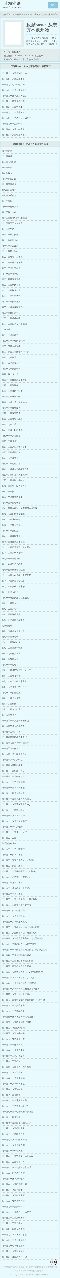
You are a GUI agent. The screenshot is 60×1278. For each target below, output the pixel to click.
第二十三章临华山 (10, 273)
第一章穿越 (7, 151)
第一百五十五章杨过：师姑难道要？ (18, 1016)
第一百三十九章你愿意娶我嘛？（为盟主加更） (23, 938)
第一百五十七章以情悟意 (13, 1028)
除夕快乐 (6, 329)
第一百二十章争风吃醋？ (13, 827)
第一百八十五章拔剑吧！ (13, 1178)
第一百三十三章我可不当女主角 (16, 905)
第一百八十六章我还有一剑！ (15, 1184)
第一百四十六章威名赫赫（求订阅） (18, 977)
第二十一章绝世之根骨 (12, 262)
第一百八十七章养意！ (12, 1190)
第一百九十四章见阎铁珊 (13, 101)
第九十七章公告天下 (11, 698)
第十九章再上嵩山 (10, 251)
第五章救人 (7, 173)
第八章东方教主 (9, 190)
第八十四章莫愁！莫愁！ (13, 620)
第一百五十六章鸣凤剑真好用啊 (16, 1022)
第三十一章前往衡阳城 (12, 318)
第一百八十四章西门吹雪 (13, 1173)
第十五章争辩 (8, 229)
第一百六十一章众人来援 (13, 1050)
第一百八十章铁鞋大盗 (12, 1151)
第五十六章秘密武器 (11, 463)
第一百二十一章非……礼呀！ (15, 832)
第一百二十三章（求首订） (14, 849)
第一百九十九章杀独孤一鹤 (14, 73)
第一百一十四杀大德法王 (13, 793)
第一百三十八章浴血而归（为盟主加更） (20, 933)
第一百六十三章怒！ (11, 1061)
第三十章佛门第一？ (11, 313)
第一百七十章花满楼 (11, 1095)
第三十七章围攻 (9, 357)
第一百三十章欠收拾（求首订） (16, 888)
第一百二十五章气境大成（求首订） (18, 860)
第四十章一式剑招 (10, 374)
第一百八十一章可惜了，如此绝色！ (18, 1156)
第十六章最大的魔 (10, 234)
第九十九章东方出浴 (11, 709)
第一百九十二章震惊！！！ (14, 112)
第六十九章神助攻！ (11, 536)
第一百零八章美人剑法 (12, 759)
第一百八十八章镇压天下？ (14, 135)
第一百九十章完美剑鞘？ (13, 123)
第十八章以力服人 (10, 246)
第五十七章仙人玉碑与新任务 (15, 469)
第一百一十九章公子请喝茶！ (15, 821)
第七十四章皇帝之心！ (12, 564)
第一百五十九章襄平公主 (13, 1039)
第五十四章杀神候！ (11, 452)
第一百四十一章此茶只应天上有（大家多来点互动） (26, 949)
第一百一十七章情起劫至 (13, 810)
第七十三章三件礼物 (11, 558)
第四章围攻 (7, 167)
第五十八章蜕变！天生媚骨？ (15, 475)
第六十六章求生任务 (11, 519)
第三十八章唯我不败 (11, 363)
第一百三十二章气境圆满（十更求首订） (20, 899)
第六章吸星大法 (9, 178)
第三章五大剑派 (9, 162)
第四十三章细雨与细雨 (12, 391)
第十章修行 (7, 201)
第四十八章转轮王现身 (12, 419)
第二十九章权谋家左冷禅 (13, 307)
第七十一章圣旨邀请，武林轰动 (16, 547)
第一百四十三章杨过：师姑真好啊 (17, 961)
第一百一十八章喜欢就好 (13, 815)
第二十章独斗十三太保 (12, 257)
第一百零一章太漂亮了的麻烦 (15, 720)
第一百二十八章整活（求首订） (16, 877)
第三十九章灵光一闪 (11, 368)
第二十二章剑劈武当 (11, 268)
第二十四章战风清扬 (11, 279)
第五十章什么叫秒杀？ (12, 430)
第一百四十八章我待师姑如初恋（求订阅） (21, 989)
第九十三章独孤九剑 (11, 676)
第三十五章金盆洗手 (11, 346)
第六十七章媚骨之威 (11, 525)
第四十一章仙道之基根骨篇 (14, 380)
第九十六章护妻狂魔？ (12, 692)
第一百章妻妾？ (9, 715)
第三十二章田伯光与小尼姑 (14, 324)
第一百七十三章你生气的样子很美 (17, 1111)
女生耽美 (17, 14)
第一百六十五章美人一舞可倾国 (16, 1067)
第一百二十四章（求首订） (14, 854)
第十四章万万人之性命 (12, 223)
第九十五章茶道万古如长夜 (14, 687)
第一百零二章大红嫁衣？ (13, 726)
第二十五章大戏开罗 (11, 285)
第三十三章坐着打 (10, 335)
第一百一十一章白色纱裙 (13, 776)
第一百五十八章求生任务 (13, 1033)
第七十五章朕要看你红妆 (13, 570)
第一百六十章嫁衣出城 (12, 1044)
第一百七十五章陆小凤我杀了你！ (17, 1123)
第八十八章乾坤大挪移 (12, 648)
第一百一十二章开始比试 (13, 782)
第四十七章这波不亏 (11, 413)
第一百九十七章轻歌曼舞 (13, 84)
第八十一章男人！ (10, 603)
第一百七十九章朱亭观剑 (13, 1145)
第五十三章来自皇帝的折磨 (14, 447)
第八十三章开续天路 (11, 614)
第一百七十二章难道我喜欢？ (15, 1106)
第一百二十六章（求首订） (14, 866)
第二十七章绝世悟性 (11, 296)
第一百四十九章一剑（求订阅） (16, 994)
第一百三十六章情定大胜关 (14, 921)
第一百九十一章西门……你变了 (16, 118)
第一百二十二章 (9, 838)
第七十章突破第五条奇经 (13, 542)
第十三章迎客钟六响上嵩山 (14, 218)
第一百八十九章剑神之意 (13, 129)
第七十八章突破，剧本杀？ (14, 586)
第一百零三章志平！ (11, 732)
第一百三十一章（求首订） (14, 894)
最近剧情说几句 (9, 843)
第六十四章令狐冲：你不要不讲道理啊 (19, 508)
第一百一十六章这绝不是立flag (16, 804)
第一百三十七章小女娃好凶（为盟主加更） (21, 927)
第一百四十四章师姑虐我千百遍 (16, 966)
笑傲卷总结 (7, 625)
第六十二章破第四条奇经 (13, 497)
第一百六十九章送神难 (12, 1089)
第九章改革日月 (9, 195)
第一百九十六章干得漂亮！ (14, 90)
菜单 (53, 5)
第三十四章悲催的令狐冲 (13, 340)
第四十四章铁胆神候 (11, 396)
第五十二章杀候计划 (11, 441)
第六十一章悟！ (9, 491)
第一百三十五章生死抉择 (13, 916)
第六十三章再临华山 (11, 502)
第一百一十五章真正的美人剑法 (16, 799)
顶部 (54, 1262)
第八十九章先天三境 (11, 653)
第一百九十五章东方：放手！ (15, 95)
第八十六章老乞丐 (10, 637)
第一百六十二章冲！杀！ (13, 1056)
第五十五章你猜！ (10, 458)
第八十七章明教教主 (11, 642)
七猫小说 (6, 14)
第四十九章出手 (9, 424)
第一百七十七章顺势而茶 (13, 1134)
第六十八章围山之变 (11, 530)
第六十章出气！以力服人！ (14, 486)
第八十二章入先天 (10, 609)
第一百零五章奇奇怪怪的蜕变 (15, 743)
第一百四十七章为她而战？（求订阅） (19, 983)
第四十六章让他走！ (11, 408)
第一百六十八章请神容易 (13, 1083)
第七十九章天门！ (10, 592)
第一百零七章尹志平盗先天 (14, 754)
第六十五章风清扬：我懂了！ (15, 514)
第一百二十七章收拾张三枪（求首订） (19, 871)
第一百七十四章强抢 (11, 1117)
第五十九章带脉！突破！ (13, 480)
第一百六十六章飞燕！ (12, 1072)
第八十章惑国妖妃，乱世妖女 (15, 597)
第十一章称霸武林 (10, 206)
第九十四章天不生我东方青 (14, 681)
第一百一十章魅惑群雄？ (13, 771)
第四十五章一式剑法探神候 (14, 402)
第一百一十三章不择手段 (13, 787)
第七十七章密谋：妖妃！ (13, 581)
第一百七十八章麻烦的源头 (14, 1139)
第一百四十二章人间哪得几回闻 (16, 955)
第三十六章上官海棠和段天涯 (15, 352)
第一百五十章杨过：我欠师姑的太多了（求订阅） (25, 1000)
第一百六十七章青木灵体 (13, 1078)
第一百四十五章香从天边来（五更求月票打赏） (23, 972)
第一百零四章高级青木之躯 (14, 737)
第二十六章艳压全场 (11, 290)
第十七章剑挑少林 (10, 240)
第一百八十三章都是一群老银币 (16, 1167)
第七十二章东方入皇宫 (12, 553)
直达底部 (39, 55)
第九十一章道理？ (10, 665)
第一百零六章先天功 (11, 748)
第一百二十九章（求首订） (14, 882)
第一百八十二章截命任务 (13, 1162)
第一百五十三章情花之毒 (13, 1011)
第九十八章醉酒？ (10, 704)
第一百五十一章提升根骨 (13, 1005)
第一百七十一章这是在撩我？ (15, 1100)
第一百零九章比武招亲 (12, 765)
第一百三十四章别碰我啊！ (14, 910)
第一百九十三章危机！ (12, 107)
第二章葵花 (7, 156)
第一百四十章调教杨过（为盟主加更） (19, 944)
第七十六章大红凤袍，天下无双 (16, 575)
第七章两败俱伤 (9, 184)
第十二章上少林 (9, 212)
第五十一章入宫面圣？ (12, 435)
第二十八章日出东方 (11, 301)
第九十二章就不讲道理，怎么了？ (17, 670)
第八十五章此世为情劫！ (13, 631)
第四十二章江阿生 (10, 385)
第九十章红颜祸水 (10, 659)
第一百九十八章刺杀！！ (13, 79)
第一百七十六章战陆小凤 (13, 1128)
